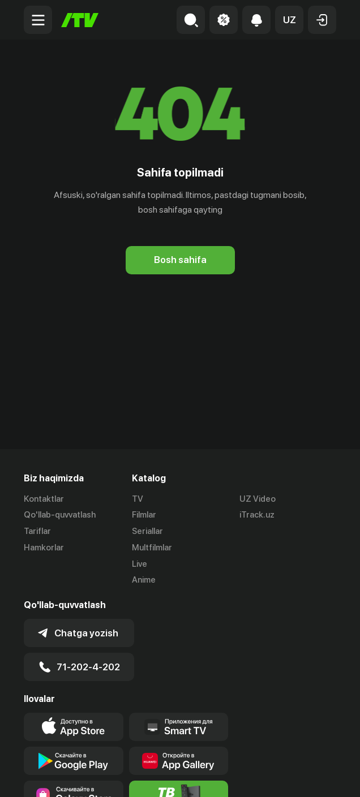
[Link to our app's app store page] (73, 727)
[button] (289, 20)
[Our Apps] (179, 727)
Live (139, 564)
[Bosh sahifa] (79, 20)
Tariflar (37, 531)
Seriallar (147, 531)
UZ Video (257, 499)
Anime (144, 580)
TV (137, 499)
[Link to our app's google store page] (73, 761)
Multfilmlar (152, 547)
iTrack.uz (257, 515)
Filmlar (144, 515)
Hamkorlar (44, 547)
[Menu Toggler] (38, 20)
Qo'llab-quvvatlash (60, 515)
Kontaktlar (44, 499)
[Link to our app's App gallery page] (179, 761)
